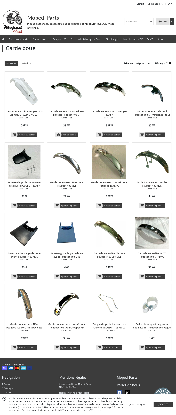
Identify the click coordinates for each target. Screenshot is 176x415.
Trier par (128, 63)
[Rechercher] (151, 21)
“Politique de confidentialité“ (51, 410)
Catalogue (7, 388)
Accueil (6, 384)
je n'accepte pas (137, 404)
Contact (140, 3)
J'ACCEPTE (163, 404)
